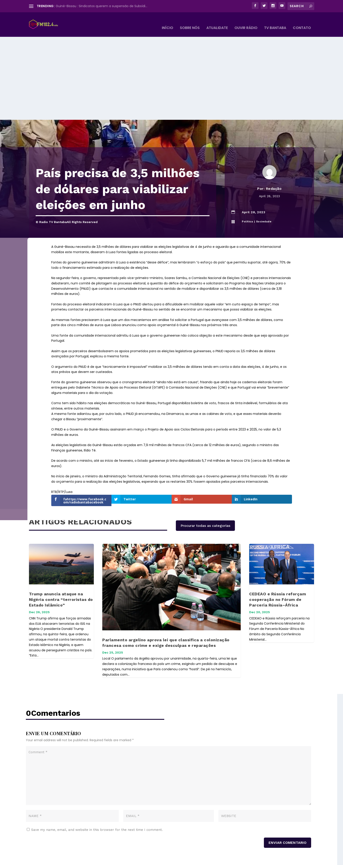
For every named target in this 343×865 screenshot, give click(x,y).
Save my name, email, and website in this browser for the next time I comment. (97, 807)
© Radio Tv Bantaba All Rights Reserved (73, 860)
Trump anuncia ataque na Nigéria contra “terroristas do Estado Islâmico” (61, 577)
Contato (302, 21)
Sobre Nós (190, 21)
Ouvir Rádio (245, 21)
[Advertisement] (171, 63)
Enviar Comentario (287, 820)
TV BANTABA (275, 21)
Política (247, 198)
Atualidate (217, 21)
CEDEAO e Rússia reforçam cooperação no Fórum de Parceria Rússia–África (277, 577)
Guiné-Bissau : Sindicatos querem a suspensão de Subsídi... (101, 6)
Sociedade (264, 198)
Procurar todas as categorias (205, 503)
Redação (274, 166)
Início (167, 21)
